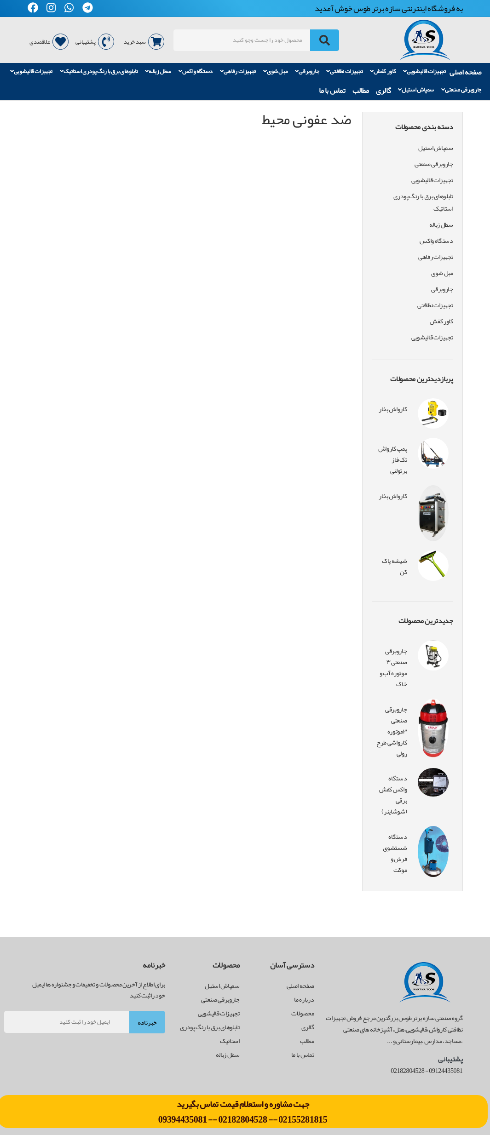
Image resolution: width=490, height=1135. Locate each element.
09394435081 (183, 1119)
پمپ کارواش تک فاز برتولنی (392, 459)
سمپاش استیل (416, 90)
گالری (383, 90)
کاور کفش (383, 72)
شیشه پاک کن (394, 566)
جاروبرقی (307, 72)
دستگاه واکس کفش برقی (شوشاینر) (393, 795)
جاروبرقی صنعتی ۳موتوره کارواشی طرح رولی (391, 731)
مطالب (360, 90)
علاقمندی (49, 42)
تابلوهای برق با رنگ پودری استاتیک (99, 72)
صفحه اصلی (465, 72)
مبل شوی (275, 72)
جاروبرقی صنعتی (461, 90)
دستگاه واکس (196, 72)
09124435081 (445, 1070)
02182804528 (242, 1119)
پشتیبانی (94, 42)
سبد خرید (144, 42)
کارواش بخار (393, 408)
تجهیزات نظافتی (344, 72)
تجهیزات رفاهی (238, 72)
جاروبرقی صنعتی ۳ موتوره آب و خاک (393, 667)
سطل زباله (158, 72)
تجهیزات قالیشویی (424, 72)
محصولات (302, 1013)
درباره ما (304, 999)
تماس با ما (332, 90)
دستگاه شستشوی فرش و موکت (395, 853)
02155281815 (302, 1119)
